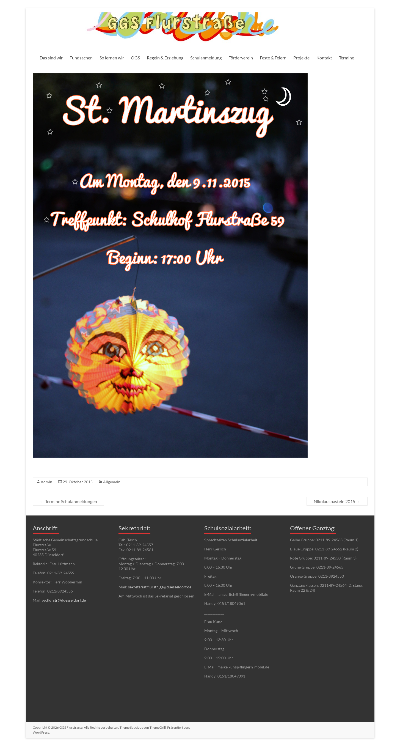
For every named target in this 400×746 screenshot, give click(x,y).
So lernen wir (112, 57)
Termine (346, 57)
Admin (46, 481)
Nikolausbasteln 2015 (337, 501)
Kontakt (324, 57)
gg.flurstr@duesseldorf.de (64, 600)
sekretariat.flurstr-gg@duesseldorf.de (159, 587)
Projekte (301, 57)
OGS (135, 57)
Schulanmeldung (206, 57)
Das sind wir (51, 57)
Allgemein (111, 481)
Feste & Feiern (273, 57)
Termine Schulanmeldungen (68, 501)
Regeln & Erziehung (165, 57)
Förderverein (240, 57)
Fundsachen (81, 57)
